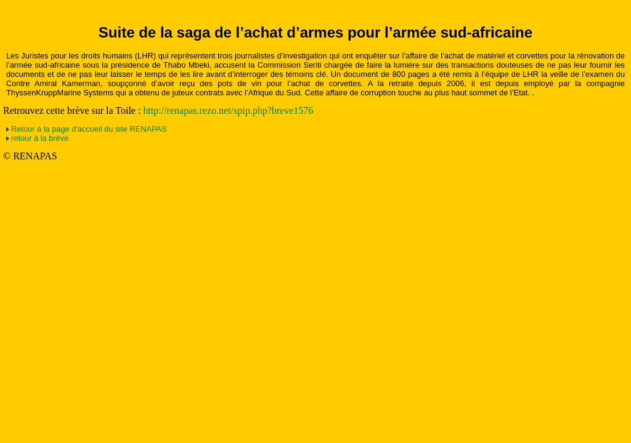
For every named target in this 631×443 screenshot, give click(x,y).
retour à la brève (39, 138)
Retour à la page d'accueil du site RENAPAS (89, 129)
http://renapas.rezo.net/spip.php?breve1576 (228, 110)
